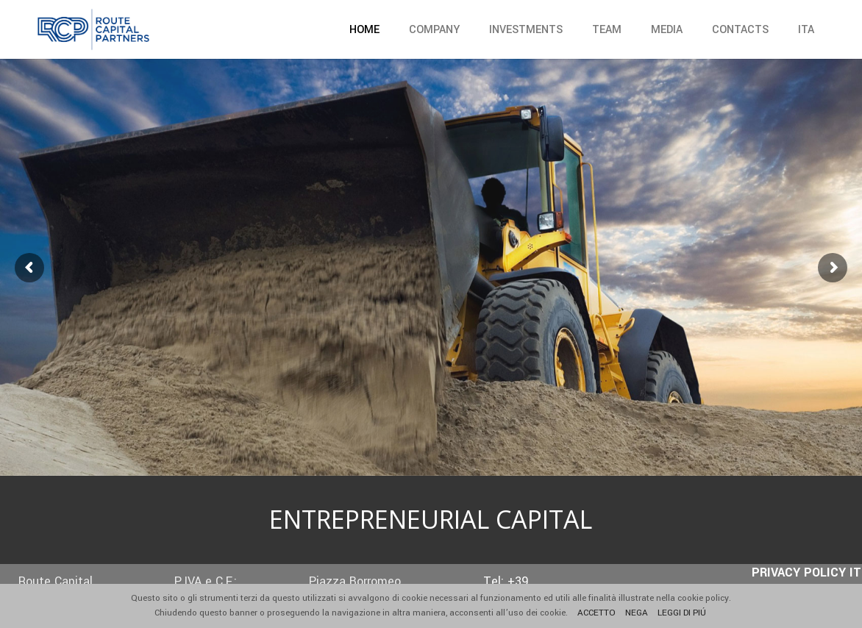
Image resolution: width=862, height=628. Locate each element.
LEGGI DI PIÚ (683, 613)
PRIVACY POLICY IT (806, 572)
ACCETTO (597, 613)
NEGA (637, 613)
